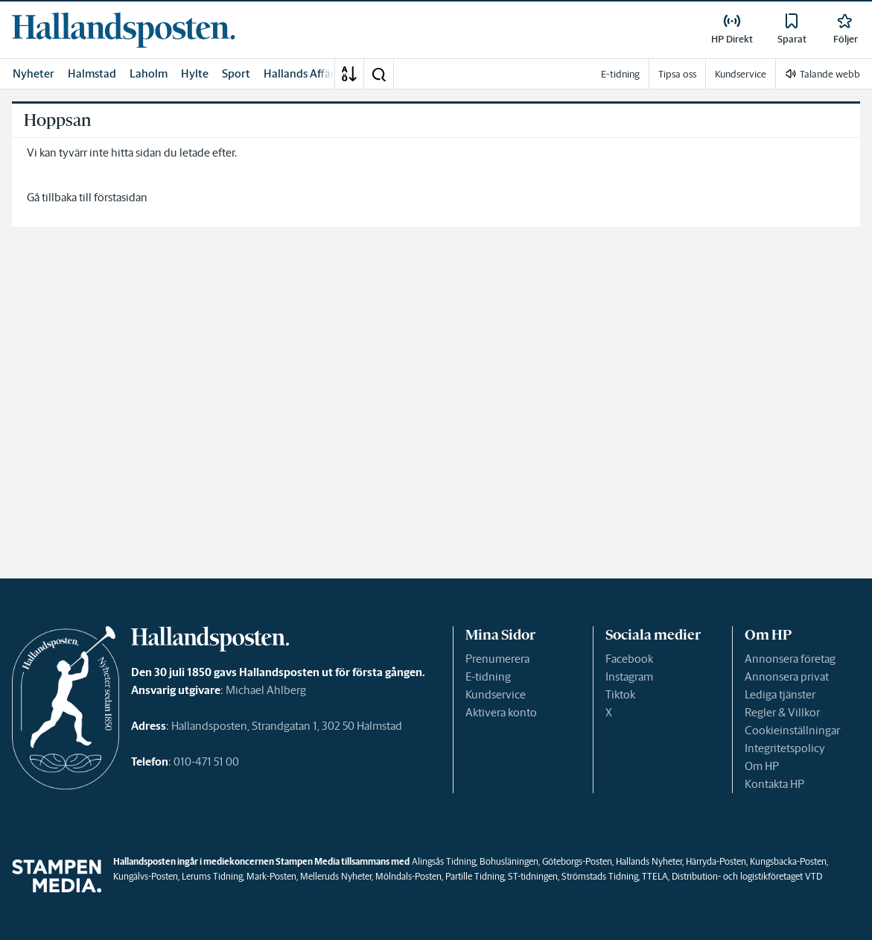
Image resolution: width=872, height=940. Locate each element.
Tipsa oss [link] (677, 74)
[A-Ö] (349, 74)
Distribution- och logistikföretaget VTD (747, 876)
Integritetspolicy (785, 748)
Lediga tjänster (780, 694)
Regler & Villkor (782, 712)
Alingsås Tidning (444, 861)
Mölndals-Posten (408, 876)
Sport (236, 73)
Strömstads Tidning (599, 876)
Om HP (762, 766)
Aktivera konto (501, 712)
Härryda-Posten (716, 861)
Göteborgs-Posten (577, 861)
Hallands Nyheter (649, 861)
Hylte (195, 73)
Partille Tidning (474, 876)
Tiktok (620, 694)
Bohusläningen (509, 861)
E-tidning (488, 676)
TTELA (655, 876)
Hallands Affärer (305, 73)
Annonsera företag (790, 659)
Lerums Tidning (212, 876)
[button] (378, 73)
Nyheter (33, 73)
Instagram (629, 676)
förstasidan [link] (120, 197)
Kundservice (495, 694)
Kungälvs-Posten (145, 876)
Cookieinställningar (792, 730)
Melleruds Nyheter (336, 876)
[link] (123, 30)
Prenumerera (497, 659)
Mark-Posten (271, 876)
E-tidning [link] (620, 74)
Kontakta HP (774, 784)
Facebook (629, 659)
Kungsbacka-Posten (788, 861)
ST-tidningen (533, 876)
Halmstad (92, 73)
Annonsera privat (787, 676)
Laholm (149, 73)
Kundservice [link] (740, 74)
